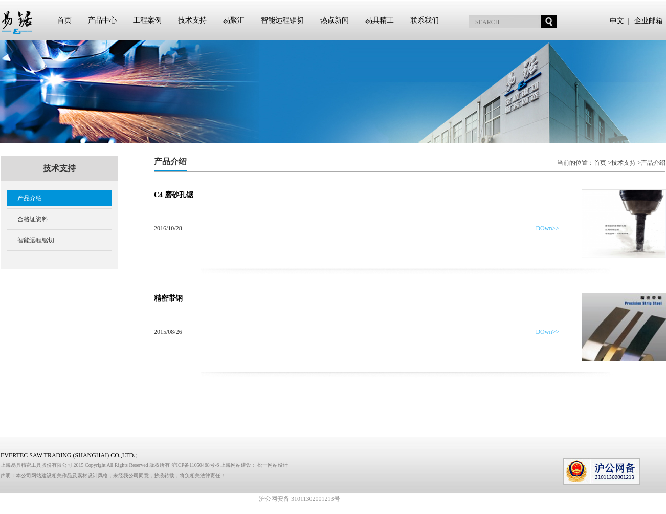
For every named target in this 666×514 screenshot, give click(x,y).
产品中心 (102, 20)
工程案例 (147, 20)
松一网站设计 (272, 465)
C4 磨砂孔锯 (173, 195)
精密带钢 (168, 298)
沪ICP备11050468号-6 (195, 465)
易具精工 (379, 20)
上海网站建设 (235, 465)
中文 (617, 21)
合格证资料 (32, 219)
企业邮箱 (648, 21)
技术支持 (192, 20)
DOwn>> (547, 228)
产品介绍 (29, 198)
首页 (64, 20)
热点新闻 (334, 20)
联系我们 (424, 20)
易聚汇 (234, 20)
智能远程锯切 (282, 20)
